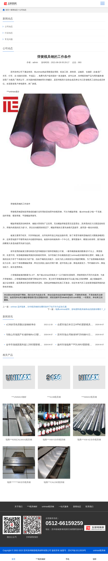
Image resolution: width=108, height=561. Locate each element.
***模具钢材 (32, 506)
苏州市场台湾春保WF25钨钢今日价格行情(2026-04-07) (75, 334)
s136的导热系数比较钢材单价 (21, 324)
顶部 (94, 557)
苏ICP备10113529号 (77, 550)
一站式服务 (63, 506)
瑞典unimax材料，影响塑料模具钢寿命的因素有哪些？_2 (80, 309)
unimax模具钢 (48, 506)
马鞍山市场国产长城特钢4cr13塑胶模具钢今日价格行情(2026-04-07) (24, 334)
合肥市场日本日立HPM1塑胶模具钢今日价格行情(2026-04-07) (75, 324)
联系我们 (89, 506)
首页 (7, 10)
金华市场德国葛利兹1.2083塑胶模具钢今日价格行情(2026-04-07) (24, 344)
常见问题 (9, 39)
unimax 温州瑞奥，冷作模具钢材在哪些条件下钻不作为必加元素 (39, 307)
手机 (67, 557)
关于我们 (18, 506)
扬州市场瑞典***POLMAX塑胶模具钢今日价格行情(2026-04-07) (75, 344)
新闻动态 (14, 10)
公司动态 (23, 10)
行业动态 (9, 33)
